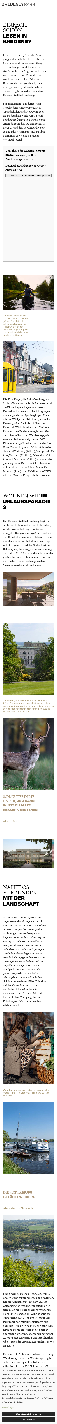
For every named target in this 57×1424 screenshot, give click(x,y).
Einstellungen (8, 1407)
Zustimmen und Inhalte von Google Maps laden (28, 175)
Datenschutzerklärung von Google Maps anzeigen (25, 167)
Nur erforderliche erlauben (28, 1413)
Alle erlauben (28, 1419)
